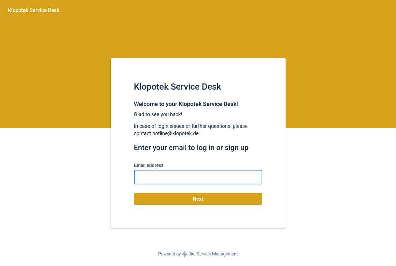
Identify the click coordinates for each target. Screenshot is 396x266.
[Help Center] (34, 10)
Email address (149, 165)
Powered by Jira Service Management (198, 254)
